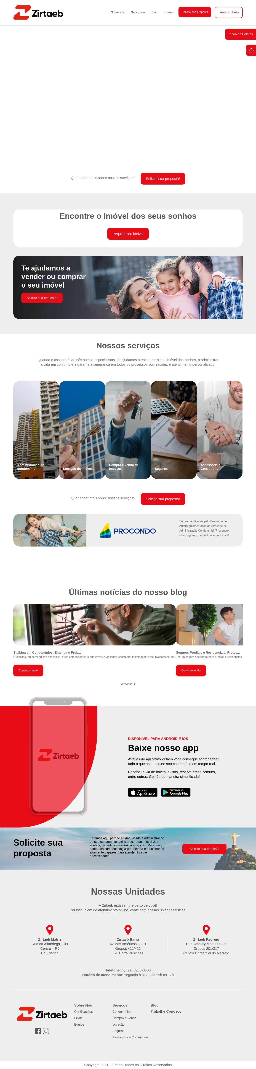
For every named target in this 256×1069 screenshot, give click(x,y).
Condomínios (122, 1011)
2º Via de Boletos (240, 34)
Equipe (79, 1024)
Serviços (136, 12)
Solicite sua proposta (195, 12)
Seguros (118, 1031)
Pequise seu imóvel (128, 234)
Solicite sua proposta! (163, 179)
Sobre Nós (118, 12)
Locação (119, 1024)
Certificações (83, 1011)
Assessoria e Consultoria (130, 1037)
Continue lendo (28, 670)
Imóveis (169, 12)
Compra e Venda (125, 1018)
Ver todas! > (128, 683)
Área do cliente (229, 12)
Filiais (78, 1018)
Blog (154, 12)
